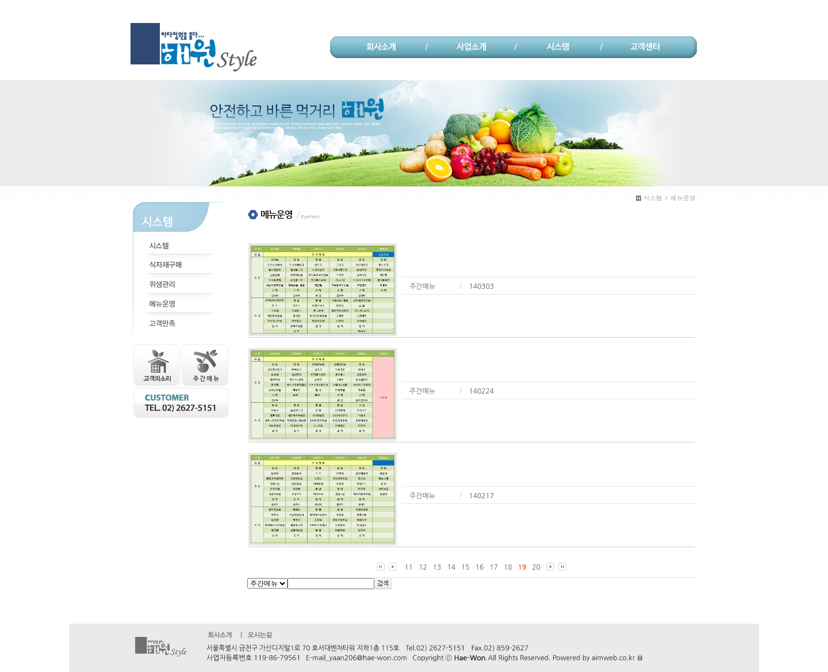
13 (437, 567)
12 (423, 567)
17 (493, 567)
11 (409, 567)
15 (465, 567)
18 (508, 567)
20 (536, 567)
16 (480, 567)
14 (451, 567)
